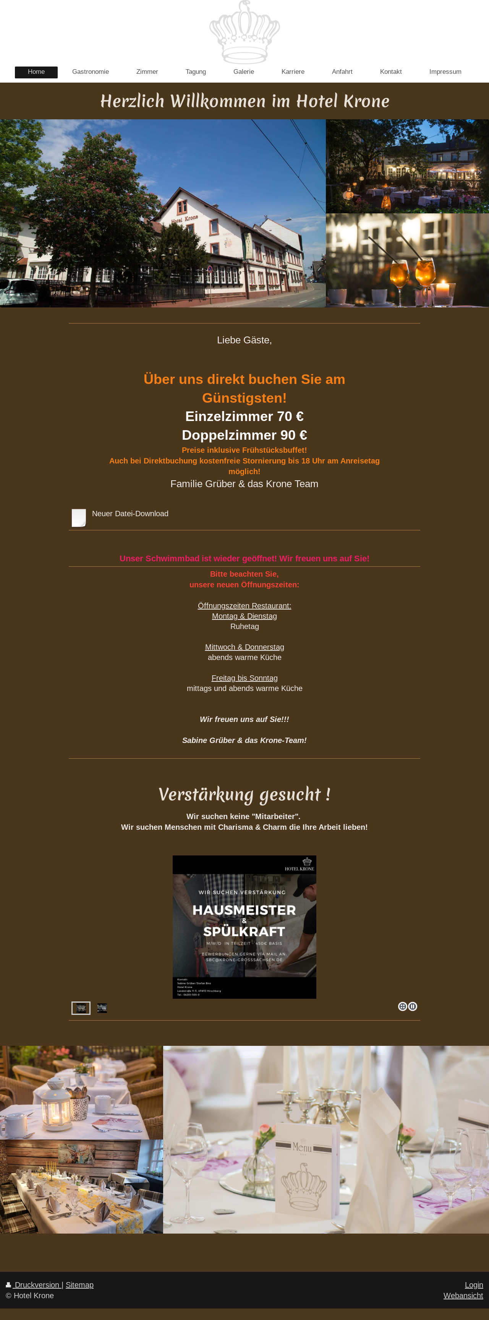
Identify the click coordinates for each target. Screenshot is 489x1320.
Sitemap (80, 1284)
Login (474, 1284)
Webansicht (463, 1295)
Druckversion (34, 1284)
